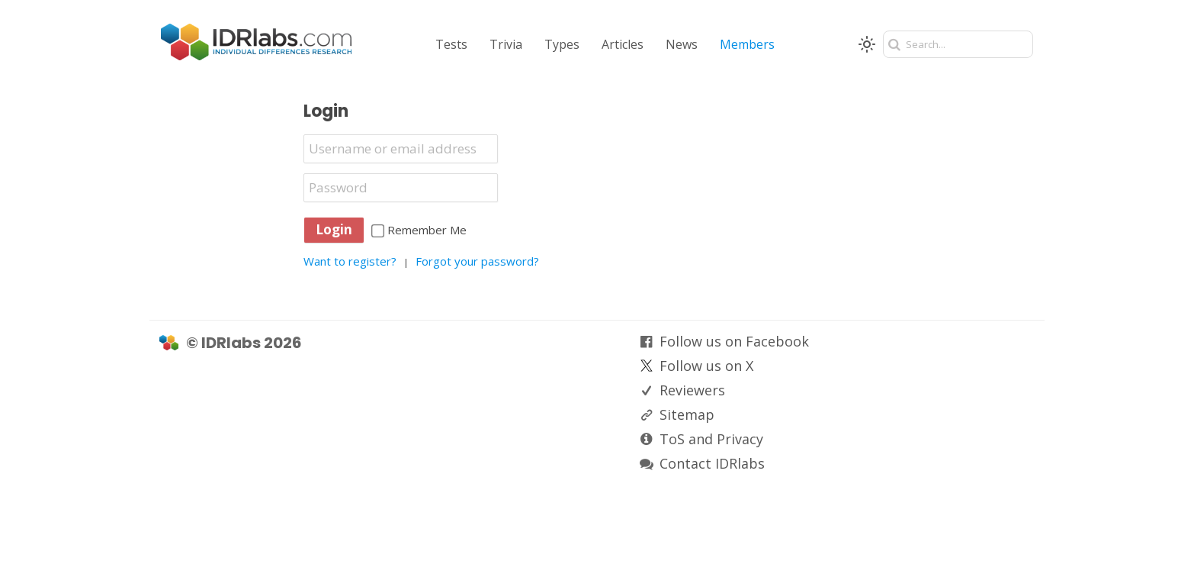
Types (561, 44)
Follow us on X (706, 365)
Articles (623, 44)
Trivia (505, 44)
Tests (451, 44)
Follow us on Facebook (734, 341)
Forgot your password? (477, 261)
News (682, 44)
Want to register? (349, 261)
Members (747, 44)
